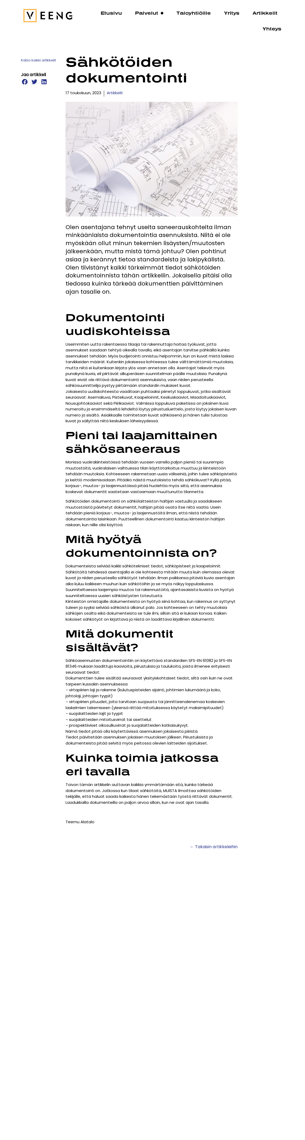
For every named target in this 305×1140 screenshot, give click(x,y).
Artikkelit (265, 13)
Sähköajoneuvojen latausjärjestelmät (164, 1016)
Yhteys (272, 28)
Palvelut (149, 13)
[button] (24, 82)
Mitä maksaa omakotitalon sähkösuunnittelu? (253, 1020)
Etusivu (111, 13)
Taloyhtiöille (193, 13)
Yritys (231, 13)
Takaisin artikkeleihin (216, 847)
